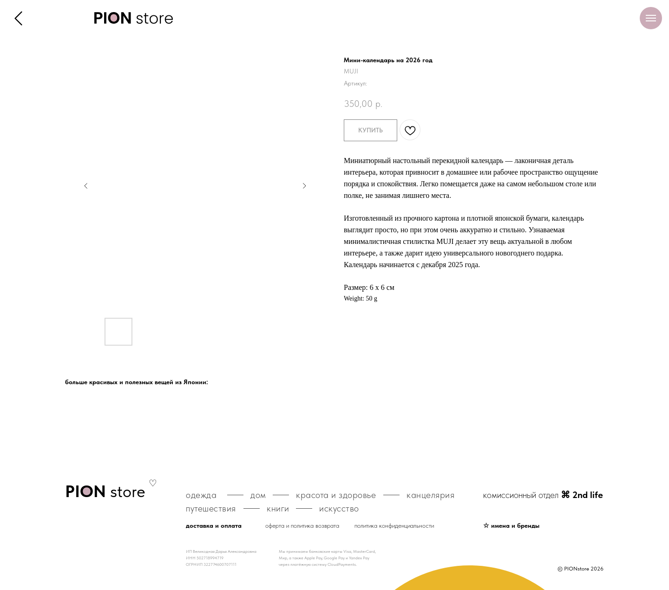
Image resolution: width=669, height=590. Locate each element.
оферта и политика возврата (302, 525)
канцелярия (430, 494)
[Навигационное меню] (651, 18)
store (105, 491)
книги (278, 508)
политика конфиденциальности (394, 525)
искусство (339, 508)
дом (258, 494)
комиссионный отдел (543, 494)
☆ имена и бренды (511, 525)
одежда (201, 494)
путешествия (211, 508)
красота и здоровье (336, 494)
